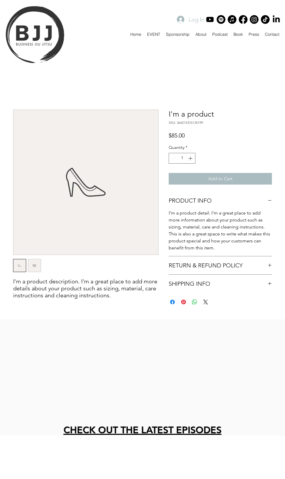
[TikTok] (265, 19)
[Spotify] (221, 19)
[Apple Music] (232, 19)
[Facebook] (243, 19)
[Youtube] (210, 19)
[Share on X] (205, 302)
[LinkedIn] (276, 19)
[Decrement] (173, 158)
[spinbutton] (182, 158)
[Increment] (191, 158)
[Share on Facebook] (172, 302)
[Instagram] (254, 19)
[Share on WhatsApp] (194, 302)
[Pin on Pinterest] (183, 302)
